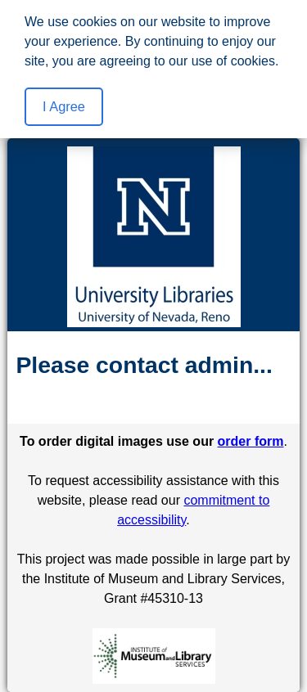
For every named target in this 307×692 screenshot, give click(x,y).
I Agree (64, 106)
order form (251, 441)
